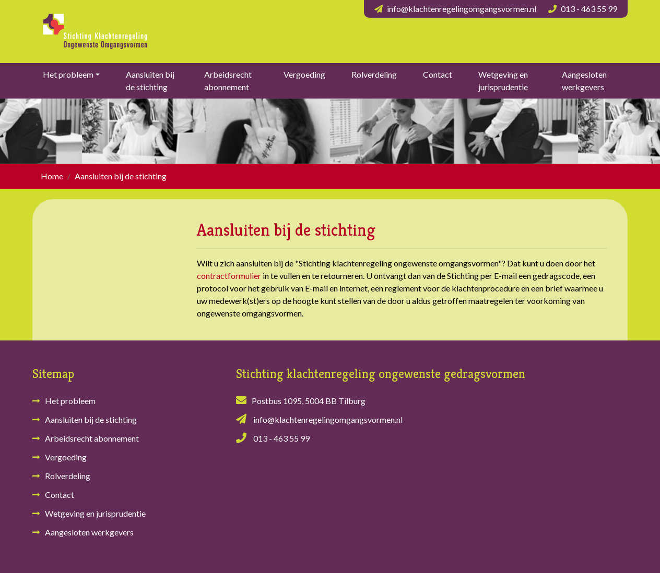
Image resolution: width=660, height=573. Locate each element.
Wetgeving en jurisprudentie (503, 80)
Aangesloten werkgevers (584, 80)
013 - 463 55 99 (589, 9)
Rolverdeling (374, 74)
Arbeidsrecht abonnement (228, 80)
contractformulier (229, 276)
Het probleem (68, 74)
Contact (437, 74)
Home (52, 176)
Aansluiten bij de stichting (150, 80)
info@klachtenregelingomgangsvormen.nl (461, 9)
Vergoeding (304, 74)
